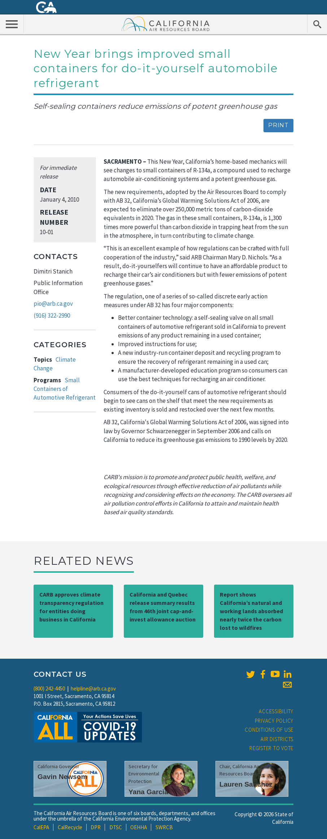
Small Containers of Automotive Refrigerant (65, 389)
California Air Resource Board (166, 23)
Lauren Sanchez (245, 784)
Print (278, 125)
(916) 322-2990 (52, 315)
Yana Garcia (148, 792)
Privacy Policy (274, 720)
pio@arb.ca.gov (53, 303)
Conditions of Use (269, 729)
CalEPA (41, 827)
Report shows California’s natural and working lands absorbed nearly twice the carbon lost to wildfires (251, 611)
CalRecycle (70, 827)
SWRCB (164, 827)
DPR (96, 827)
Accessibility (276, 711)
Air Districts (277, 739)
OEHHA (138, 827)
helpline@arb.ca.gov (93, 688)
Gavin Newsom (62, 776)
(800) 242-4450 (49, 688)
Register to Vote (271, 748)
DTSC (115, 827)
